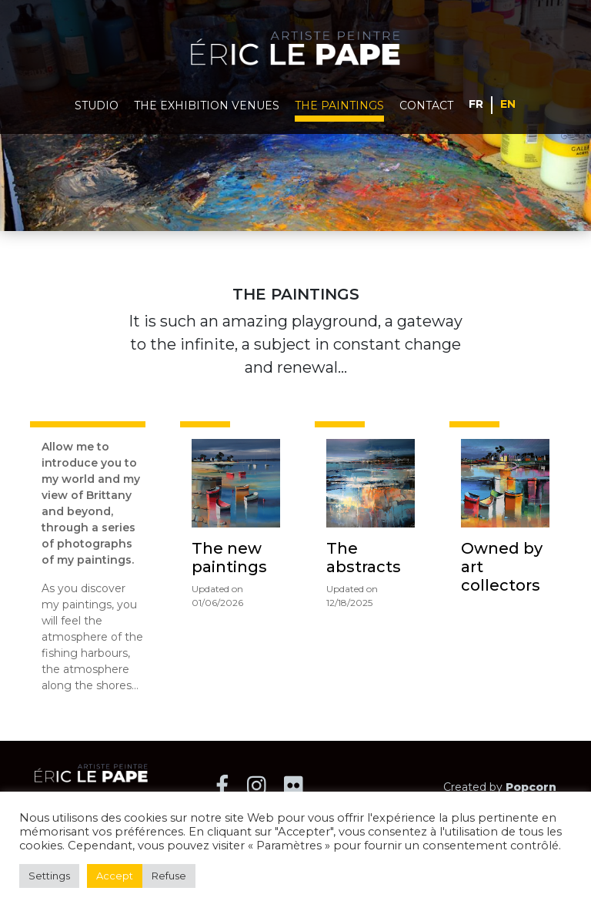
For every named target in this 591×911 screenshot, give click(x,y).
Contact (426, 105)
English (508, 103)
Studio (97, 105)
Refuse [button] (169, 875)
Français (476, 103)
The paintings (339, 105)
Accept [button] (114, 875)
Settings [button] (49, 875)
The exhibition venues (206, 105)
